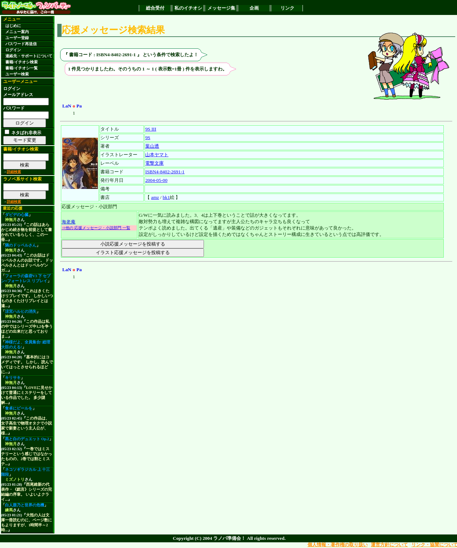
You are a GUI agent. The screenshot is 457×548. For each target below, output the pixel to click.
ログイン (13, 50)
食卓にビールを (18, 408)
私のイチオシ (188, 8)
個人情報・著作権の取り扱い (338, 544)
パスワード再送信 (21, 44)
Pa (79, 106)
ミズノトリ (15, 479)
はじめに (13, 26)
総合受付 (155, 8)
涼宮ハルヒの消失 (20, 311)
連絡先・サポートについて (28, 56)
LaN (66, 106)
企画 (254, 8)
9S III (150, 129)
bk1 (166, 197)
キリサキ (13, 378)
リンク (287, 8)
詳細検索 (14, 172)
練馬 (9, 510)
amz (155, 197)
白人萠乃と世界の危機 (24, 505)
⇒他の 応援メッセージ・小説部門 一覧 (96, 228)
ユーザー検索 (17, 74)
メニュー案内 (17, 32)
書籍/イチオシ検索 (21, 62)
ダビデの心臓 (16, 215)
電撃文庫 (154, 163)
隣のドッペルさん (20, 245)
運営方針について (389, 544)
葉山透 (152, 146)
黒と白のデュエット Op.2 (27, 439)
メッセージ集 (221, 8)
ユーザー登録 (17, 38)
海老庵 (68, 222)
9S (147, 137)
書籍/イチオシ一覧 (21, 68)
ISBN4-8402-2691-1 (164, 171)
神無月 (11, 220)
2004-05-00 (156, 180)
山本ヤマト (156, 154)
